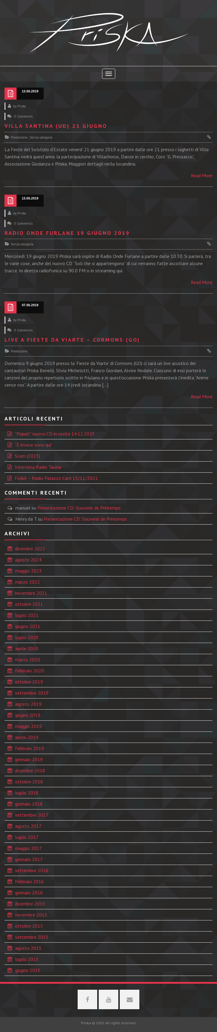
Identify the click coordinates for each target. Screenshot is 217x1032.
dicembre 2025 (30, 549)
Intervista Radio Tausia (38, 467)
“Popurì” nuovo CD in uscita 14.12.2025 (55, 434)
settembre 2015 (31, 937)
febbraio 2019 (29, 748)
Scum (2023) (27, 456)
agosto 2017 (28, 826)
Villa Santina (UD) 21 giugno (56, 125)
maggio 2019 (28, 726)
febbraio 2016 (29, 881)
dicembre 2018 (30, 770)
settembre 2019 (31, 693)
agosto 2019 (28, 704)
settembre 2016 (31, 870)
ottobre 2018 (29, 782)
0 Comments (23, 116)
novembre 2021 (31, 593)
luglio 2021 (27, 615)
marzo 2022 (27, 582)
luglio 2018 (27, 793)
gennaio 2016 (29, 893)
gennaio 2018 (29, 804)
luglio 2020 (27, 637)
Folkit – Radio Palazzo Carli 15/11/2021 (56, 478)
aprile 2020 (26, 648)
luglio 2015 (27, 959)
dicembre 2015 (30, 904)
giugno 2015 (27, 970)
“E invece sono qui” (34, 445)
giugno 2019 (27, 715)
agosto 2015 (28, 948)
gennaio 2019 (29, 759)
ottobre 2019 (29, 682)
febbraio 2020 (29, 671)
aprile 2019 (26, 737)
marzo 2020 (27, 660)
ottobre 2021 (29, 604)
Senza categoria (41, 137)
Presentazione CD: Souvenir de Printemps (79, 508)
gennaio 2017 (29, 859)
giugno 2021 (27, 626)
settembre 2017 (31, 815)
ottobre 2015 (29, 926)
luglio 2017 (27, 837)
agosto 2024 (28, 560)
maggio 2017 (28, 848)
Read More (201, 175)
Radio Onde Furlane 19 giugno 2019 (67, 232)
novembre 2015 (31, 915)
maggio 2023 (28, 571)
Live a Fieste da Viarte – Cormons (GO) (72, 339)
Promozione (19, 137)
